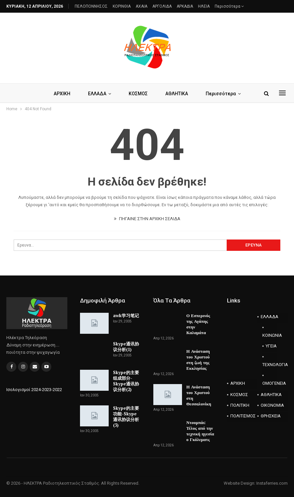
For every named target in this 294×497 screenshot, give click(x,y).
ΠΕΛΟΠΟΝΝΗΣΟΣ (91, 6)
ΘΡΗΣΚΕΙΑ (271, 415)
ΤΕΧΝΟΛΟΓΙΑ (270, 364)
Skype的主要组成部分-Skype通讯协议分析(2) (126, 380)
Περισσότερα (229, 6)
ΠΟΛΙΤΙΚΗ (239, 405)
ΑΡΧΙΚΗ (62, 93)
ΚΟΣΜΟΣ (138, 93)
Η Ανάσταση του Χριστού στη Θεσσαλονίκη (198, 395)
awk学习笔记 (126, 315)
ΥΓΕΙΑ (271, 345)
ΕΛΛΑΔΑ (97, 93)
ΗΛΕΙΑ (204, 6)
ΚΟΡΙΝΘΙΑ (122, 6)
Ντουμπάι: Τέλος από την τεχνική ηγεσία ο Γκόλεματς (200, 430)
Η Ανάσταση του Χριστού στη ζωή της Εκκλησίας (198, 359)
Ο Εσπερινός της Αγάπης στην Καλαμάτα (198, 323)
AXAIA (141, 6)
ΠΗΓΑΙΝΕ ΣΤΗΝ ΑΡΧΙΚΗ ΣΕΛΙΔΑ (147, 218)
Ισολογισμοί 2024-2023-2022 (34, 389)
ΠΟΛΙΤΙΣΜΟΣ (243, 415)
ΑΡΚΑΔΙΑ (185, 6)
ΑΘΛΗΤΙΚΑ (176, 93)
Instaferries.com (272, 483)
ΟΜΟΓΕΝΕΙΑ (270, 383)
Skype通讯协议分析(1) (126, 346)
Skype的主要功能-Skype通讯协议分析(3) (126, 416)
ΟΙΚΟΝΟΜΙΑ (272, 405)
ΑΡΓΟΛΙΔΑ (162, 6)
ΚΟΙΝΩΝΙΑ (270, 335)
